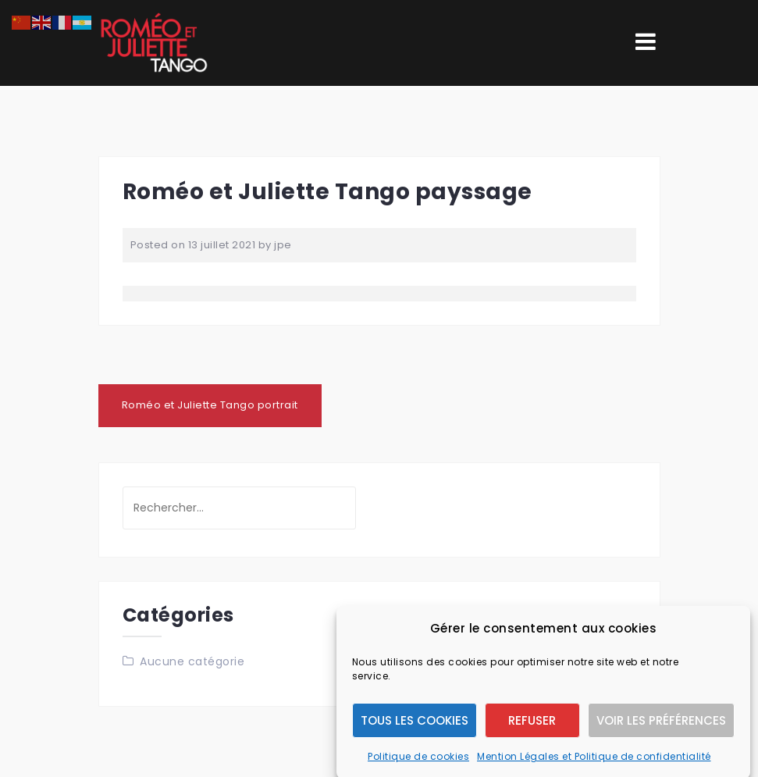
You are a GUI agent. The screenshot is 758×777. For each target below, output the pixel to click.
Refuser (532, 728)
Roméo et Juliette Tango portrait (210, 404)
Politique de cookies (418, 765)
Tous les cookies (414, 728)
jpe (283, 244)
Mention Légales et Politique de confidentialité (594, 765)
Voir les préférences (661, 728)
